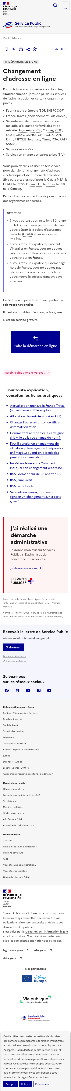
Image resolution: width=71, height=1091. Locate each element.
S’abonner (13, 647)
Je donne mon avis (24, 568)
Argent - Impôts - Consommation (21, 749)
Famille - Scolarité (12, 719)
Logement (8, 737)
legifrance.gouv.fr (16, 950)
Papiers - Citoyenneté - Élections (20, 713)
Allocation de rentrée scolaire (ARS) (35, 416)
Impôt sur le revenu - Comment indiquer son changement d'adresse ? (37, 465)
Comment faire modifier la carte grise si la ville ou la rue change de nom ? (37, 435)
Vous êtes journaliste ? (15, 871)
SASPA (11, 144)
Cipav (20, 134)
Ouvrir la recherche (55, 5)
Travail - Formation (13, 731)
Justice (6, 755)
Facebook (7, 690)
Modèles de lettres (13, 807)
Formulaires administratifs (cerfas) (21, 795)
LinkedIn (28, 690)
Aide (5, 859)
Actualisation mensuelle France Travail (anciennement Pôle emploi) (37, 407)
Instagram (38, 690)
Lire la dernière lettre (14, 656)
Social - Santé (10, 725)
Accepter (10, 1084)
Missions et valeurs (13, 852)
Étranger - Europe (12, 761)
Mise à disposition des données (20, 846)
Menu (66, 8)
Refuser (25, 1084)
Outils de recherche (13, 813)
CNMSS (31, 134)
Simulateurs (9, 801)
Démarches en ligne (13, 789)
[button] (35, 49)
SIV (61, 154)
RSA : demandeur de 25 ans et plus (35, 474)
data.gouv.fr (13, 958)
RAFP (63, 139)
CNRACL (44, 134)
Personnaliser (42, 1084)
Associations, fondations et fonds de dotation (28, 774)
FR (61, 49)
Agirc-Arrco (27, 130)
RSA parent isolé (22, 486)
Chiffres (7, 840)
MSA (54, 139)
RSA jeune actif (21, 480)
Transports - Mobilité (14, 743)
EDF (39, 184)
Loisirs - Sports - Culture (16, 768)
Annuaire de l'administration (18, 825)
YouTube (49, 690)
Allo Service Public (13, 819)
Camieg (48, 130)
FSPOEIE (21, 139)
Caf (38, 130)
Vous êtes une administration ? (19, 865)
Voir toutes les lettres (14, 661)
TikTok (17, 690)
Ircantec (34, 139)
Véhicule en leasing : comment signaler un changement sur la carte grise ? (35, 496)
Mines (46, 139)
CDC (58, 130)
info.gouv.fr (43, 950)
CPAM (56, 134)
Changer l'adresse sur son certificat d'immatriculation (35, 424)
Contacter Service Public (16, 877)
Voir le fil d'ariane (12, 38)
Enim (9, 139)
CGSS (10, 134)
